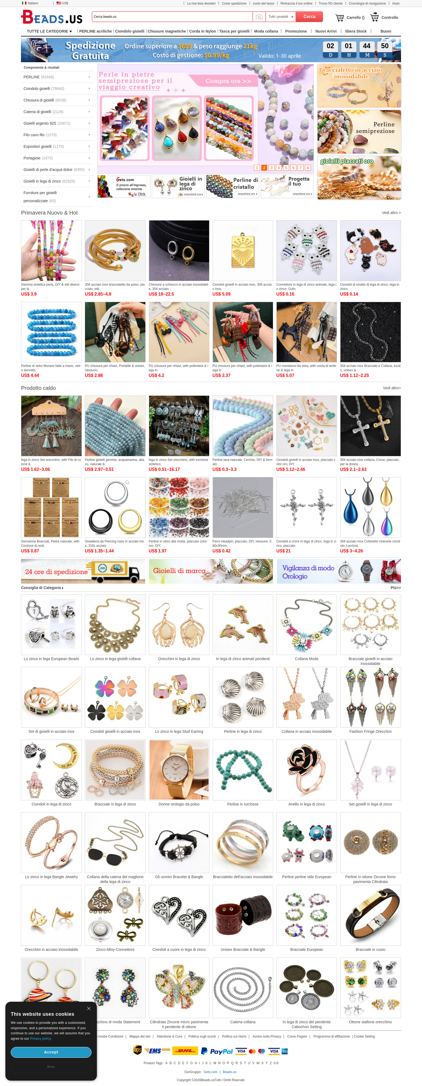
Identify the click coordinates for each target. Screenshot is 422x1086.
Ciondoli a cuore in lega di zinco (179, 949)
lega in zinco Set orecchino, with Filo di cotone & (51, 462)
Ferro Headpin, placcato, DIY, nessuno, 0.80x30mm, (242, 544)
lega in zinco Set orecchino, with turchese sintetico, (178, 462)
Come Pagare (297, 1036)
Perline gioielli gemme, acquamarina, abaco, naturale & (114, 462)
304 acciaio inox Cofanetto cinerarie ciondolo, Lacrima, (370, 544)
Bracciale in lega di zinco (115, 804)
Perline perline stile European (306, 877)
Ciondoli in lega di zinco (51, 804)
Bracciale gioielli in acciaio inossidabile (370, 661)
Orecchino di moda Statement (115, 1022)
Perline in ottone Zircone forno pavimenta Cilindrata (370, 879)
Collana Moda (306, 659)
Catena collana (242, 1022)
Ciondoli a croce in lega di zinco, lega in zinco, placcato (306, 544)
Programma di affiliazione (332, 1036)
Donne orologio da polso (179, 804)
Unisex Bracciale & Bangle (243, 949)
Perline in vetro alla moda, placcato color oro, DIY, (178, 544)
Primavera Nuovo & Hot (49, 213)
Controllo (389, 17)
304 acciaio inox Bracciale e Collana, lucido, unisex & (370, 368)
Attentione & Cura (169, 1036)
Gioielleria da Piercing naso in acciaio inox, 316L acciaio (114, 544)
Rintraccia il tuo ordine (296, 3)
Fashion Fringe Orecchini (370, 731)
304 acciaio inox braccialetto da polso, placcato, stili (115, 287)
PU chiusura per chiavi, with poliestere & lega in (178, 368)
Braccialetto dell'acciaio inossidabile (243, 877)
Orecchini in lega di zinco (179, 659)
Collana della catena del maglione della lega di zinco (115, 879)
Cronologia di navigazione (367, 3)
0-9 (276, 1063)
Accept (51, 1052)
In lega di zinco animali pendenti (243, 659)
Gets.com (210, 1072)
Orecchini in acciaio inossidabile (51, 949)
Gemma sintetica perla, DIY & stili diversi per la (50, 287)
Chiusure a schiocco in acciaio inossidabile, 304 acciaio (178, 287)
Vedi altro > (391, 213)
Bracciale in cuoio (370, 949)
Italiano (30, 3)
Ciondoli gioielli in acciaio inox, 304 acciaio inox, (242, 287)
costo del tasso (263, 3)
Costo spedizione (234, 3)
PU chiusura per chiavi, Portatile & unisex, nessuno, (115, 368)
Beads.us (229, 1072)
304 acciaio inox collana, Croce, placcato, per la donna (370, 462)
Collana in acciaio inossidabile (307, 731)
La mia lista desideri (201, 3)
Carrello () (355, 17)
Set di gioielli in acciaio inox (51, 731)
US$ (62, 3)
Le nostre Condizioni (108, 1036)
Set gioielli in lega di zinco (370, 804)
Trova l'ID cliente (331, 3)
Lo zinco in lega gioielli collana (115, 659)
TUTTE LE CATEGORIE (49, 31)
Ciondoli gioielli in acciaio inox (115, 731)
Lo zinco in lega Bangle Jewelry (51, 877)
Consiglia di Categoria (42, 588)
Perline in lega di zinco (243, 731)
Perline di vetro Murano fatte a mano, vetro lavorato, (50, 368)
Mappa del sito (139, 1036)
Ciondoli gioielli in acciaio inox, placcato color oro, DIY (305, 462)
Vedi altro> (392, 388)
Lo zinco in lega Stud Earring (179, 731)
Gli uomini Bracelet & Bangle (179, 877)
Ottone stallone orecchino (370, 1022)
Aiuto (395, 3)
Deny (51, 1066)
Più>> (396, 588)
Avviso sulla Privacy (267, 1036)
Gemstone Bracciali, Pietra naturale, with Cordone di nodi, (50, 544)
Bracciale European (306, 949)
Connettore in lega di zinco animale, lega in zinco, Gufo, (306, 287)
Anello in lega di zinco (307, 804)
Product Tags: (153, 1063)
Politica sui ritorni (234, 1036)
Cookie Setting (364, 1036)
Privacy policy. (41, 1039)
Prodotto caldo (38, 388)
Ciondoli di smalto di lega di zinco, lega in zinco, (369, 287)
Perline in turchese (243, 804)
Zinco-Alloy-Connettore (115, 949)
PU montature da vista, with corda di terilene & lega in (306, 368)
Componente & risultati (41, 67)
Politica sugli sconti (202, 1036)
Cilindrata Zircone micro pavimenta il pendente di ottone (179, 1024)
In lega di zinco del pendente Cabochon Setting (306, 1024)
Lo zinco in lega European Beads (51, 659)
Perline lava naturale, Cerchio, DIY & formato (243, 462)
